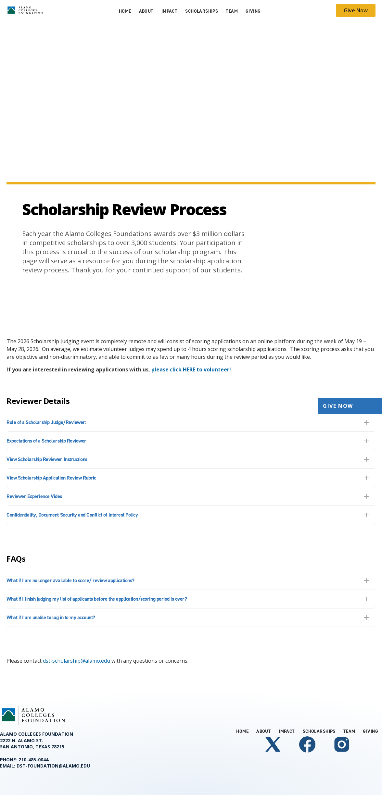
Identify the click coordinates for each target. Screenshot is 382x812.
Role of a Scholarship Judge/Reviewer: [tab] (46, 422)
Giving (253, 11)
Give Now (356, 10)
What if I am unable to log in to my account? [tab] (50, 617)
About (146, 11)
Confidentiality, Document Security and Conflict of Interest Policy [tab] (72, 514)
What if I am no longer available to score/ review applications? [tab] (70, 580)
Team (232, 11)
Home (125, 11)
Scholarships (201, 11)
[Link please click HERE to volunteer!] (191, 369)
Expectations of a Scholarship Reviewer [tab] (46, 440)
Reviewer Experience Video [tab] (34, 496)
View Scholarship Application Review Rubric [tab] (51, 477)
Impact (169, 11)
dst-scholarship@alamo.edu (76, 660)
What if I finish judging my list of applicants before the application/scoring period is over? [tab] (96, 598)
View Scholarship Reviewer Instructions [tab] (46, 459)
